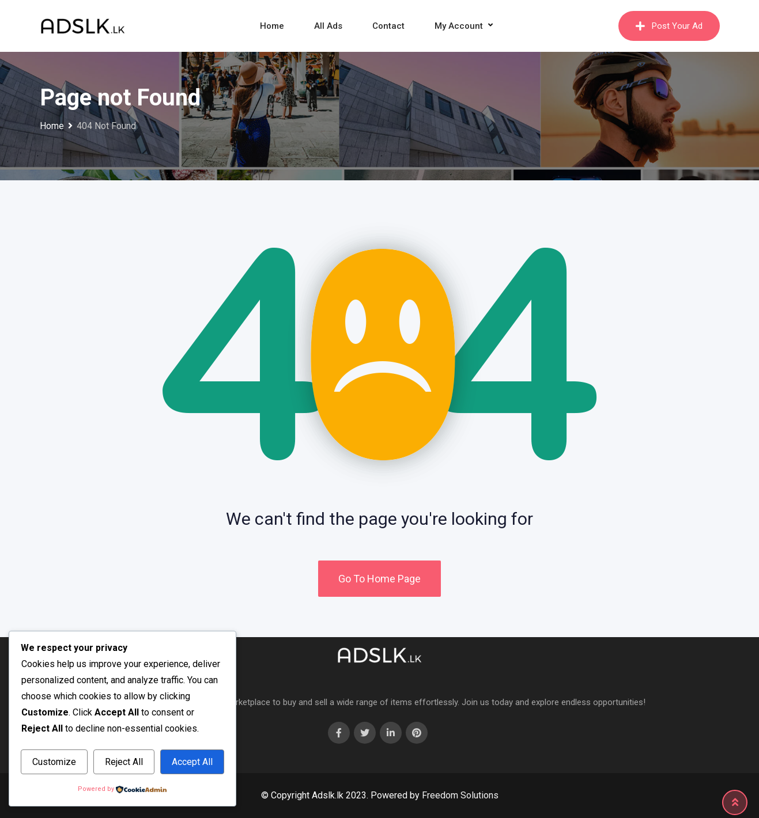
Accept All (192, 761)
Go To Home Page (379, 579)
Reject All (124, 761)
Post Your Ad (669, 26)
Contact (388, 26)
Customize (54, 761)
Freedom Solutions (460, 795)
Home (272, 26)
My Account (459, 26)
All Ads (328, 26)
